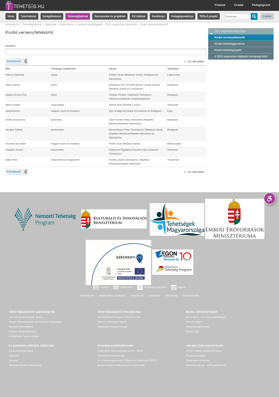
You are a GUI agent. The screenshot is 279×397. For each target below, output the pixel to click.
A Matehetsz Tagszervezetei (24, 336)
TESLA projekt (209, 16)
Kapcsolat (154, 295)
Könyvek (13, 360)
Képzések (14, 355)
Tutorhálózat (28, 16)
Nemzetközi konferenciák (111, 355)
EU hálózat (138, 16)
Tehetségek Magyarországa (112, 326)
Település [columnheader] (173, 68)
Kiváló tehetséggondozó (229, 43)
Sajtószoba (126, 287)
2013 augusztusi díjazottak (121, 24)
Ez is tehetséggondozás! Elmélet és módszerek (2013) (127, 360)
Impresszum (137, 295)
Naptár (181, 287)
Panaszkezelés (191, 295)
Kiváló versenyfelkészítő (229, 37)
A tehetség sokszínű (155, 287)
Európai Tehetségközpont (22, 331)
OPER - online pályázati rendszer (204, 350)
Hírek (11, 16)
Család (238, 5)
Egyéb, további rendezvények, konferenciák (121, 365)
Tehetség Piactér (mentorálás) (25, 365)
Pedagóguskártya (182, 16)
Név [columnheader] (8, 68)
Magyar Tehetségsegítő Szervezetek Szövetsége (35, 322)
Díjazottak (50, 24)
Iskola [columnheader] (112, 68)
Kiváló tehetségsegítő (228, 50)
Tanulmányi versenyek (198, 360)
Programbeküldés (195, 355)
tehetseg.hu (12, 24)
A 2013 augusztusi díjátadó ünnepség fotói (240, 56)
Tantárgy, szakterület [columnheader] (63, 68)
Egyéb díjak (192, 331)
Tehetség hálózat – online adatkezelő (206, 365)
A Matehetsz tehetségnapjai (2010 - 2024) (120, 350)
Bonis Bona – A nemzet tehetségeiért (81, 24)
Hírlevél (104, 287)
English (267, 16)
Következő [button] (14, 61)
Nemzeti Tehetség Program (112, 322)
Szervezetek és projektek (109, 16)
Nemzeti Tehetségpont (21, 326)
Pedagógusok (261, 5)
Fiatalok (220, 5)
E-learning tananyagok (21, 350)
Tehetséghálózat (78, 16)
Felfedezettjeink (194, 322)
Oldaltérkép (171, 295)
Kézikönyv (158, 16)
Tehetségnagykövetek (197, 326)
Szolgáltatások (52, 16)
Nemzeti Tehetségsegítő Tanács (26, 317)
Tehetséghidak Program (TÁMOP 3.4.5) (118, 317)
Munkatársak (87, 295)
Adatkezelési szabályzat (112, 295)
